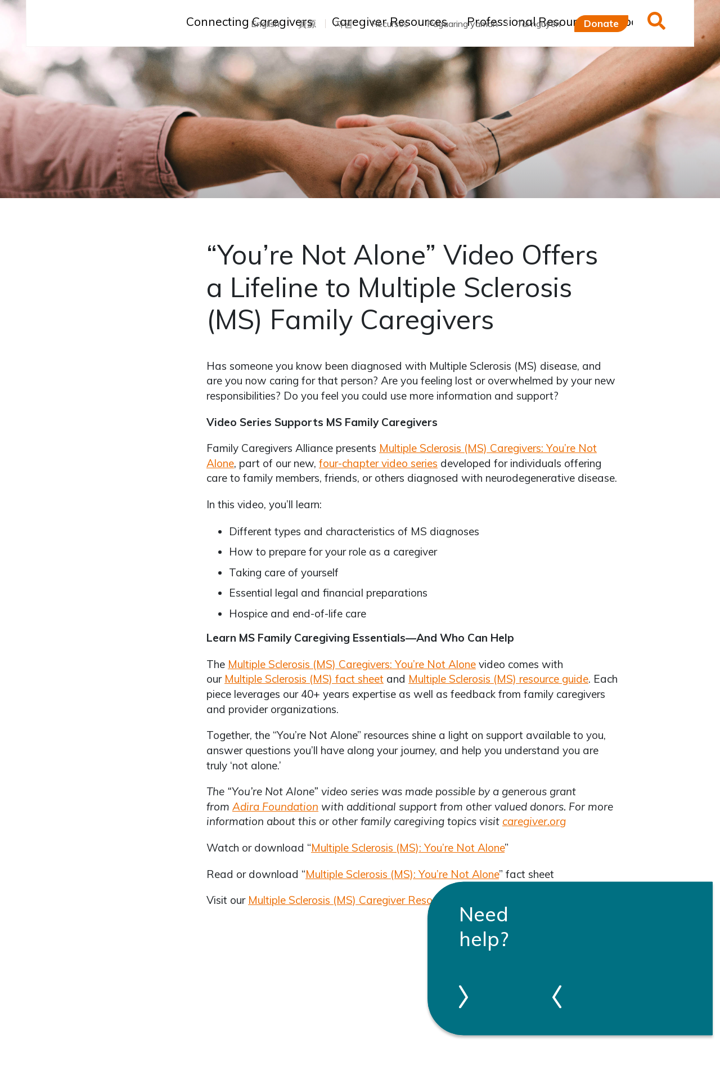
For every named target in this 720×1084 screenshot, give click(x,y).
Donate (601, 23)
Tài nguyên (538, 23)
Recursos (389, 23)
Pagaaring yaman (462, 23)
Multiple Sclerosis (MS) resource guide (498, 679)
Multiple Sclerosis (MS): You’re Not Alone (408, 847)
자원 (344, 23)
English (265, 23)
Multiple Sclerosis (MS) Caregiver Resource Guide (365, 900)
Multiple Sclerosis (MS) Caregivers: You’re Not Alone (352, 664)
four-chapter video (365, 463)
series (424, 463)
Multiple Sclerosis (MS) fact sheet (304, 679)
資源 (307, 23)
